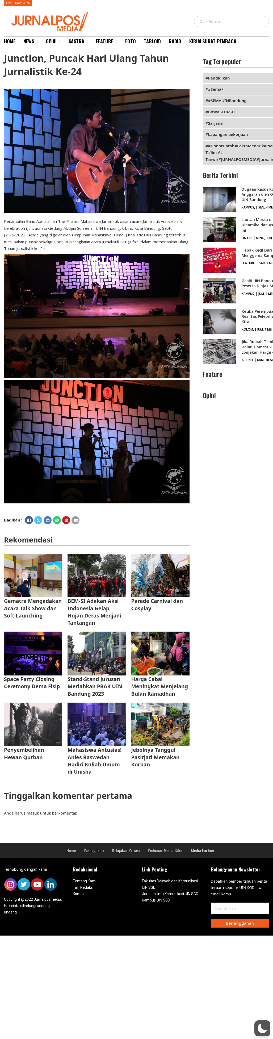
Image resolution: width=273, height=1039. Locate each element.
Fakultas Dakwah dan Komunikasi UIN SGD (170, 884)
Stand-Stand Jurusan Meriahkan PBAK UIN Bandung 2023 (95, 686)
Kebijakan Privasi (126, 850)
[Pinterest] (66, 520)
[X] (38, 520)
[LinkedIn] (48, 520)
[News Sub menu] (37, 41)
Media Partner (203, 850)
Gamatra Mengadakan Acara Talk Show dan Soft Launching (33, 608)
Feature (104, 41)
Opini (51, 41)
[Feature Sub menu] (116, 41)
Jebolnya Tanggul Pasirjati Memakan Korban (155, 757)
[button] (262, 1028)
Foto (130, 41)
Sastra (76, 41)
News (28, 41)
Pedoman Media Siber (165, 850)
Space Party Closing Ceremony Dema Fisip (32, 682)
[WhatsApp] (57, 520)
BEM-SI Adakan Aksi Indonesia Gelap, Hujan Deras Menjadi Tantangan (94, 611)
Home (9, 41)
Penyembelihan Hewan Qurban (24, 753)
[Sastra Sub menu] (87, 41)
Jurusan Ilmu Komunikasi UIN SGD (170, 894)
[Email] (75, 520)
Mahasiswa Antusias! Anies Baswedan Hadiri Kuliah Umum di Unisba (94, 760)
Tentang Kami (84, 881)
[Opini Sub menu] (59, 41)
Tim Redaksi (83, 887)
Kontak (79, 894)
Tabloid (152, 41)
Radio (175, 41)
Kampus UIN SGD (156, 900)
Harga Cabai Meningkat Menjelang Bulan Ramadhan (159, 686)
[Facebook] (29, 520)
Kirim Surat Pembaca (212, 41)
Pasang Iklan (94, 850)
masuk (33, 813)
